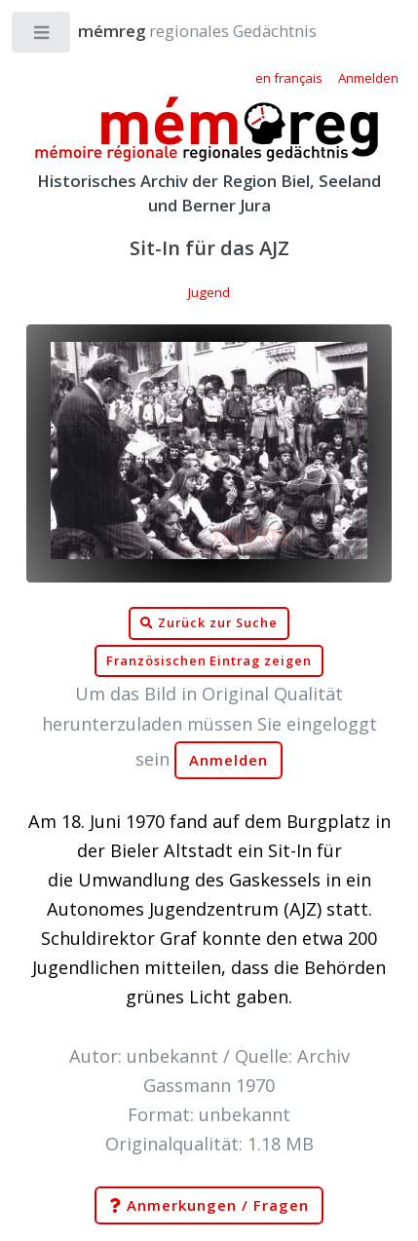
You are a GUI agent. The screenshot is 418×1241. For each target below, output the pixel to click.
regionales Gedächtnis (178, 30)
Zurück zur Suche (208, 623)
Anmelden (229, 760)
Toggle (42, 36)
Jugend (209, 292)
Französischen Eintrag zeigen (209, 661)
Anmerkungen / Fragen (208, 1206)
